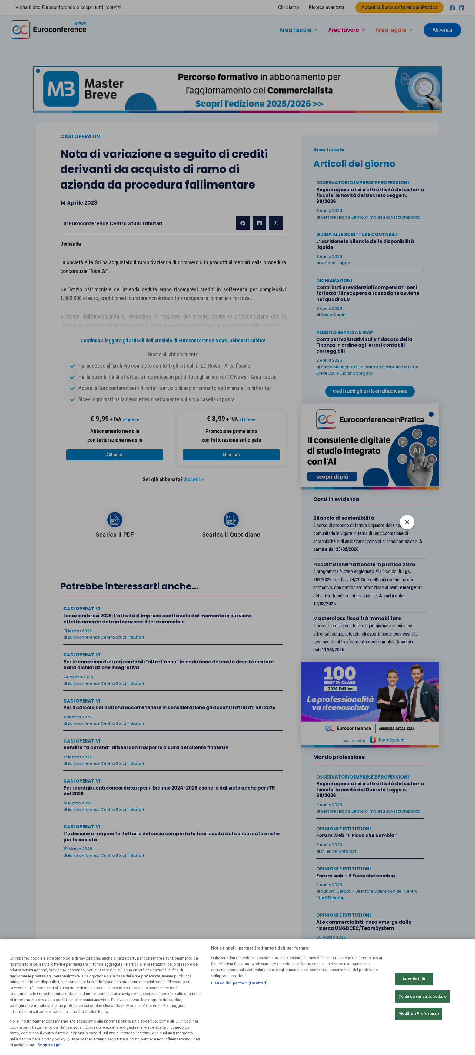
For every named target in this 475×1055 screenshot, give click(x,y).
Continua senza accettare (422, 996)
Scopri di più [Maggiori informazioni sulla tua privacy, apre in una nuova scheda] (50, 1045)
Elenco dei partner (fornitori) (239, 983)
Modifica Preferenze (418, 1014)
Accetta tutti (413, 979)
